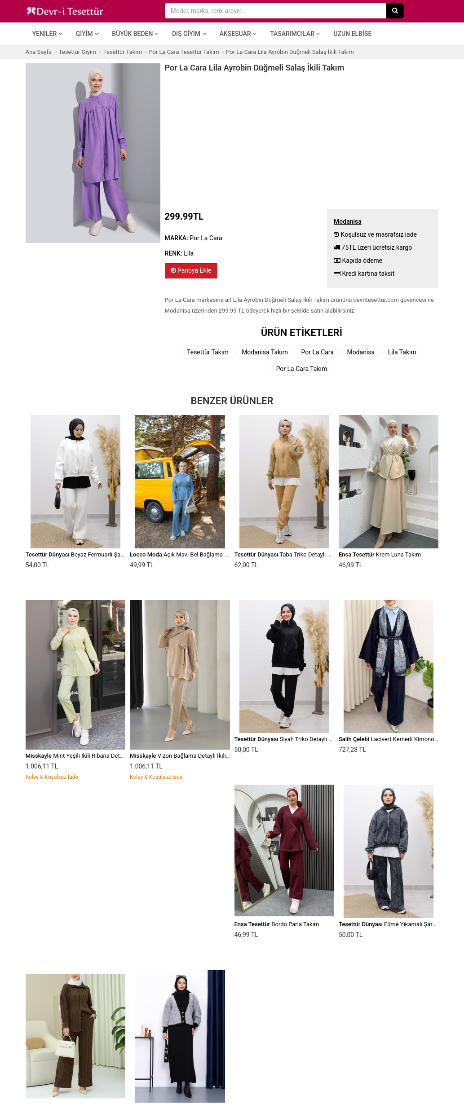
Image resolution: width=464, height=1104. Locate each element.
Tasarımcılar (295, 33)
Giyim (87, 33)
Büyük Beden (135, 33)
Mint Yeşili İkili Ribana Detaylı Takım (86, 755)
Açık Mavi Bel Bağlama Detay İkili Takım (198, 554)
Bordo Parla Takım (276, 924)
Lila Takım (402, 352)
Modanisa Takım (265, 352)
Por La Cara (317, 352)
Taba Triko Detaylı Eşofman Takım (301, 554)
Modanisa (361, 352)
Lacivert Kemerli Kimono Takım (395, 739)
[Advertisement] (302, 140)
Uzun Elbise (352, 33)
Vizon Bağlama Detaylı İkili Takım (186, 755)
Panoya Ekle (191, 270)
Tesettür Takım (208, 352)
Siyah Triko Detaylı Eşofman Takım (301, 739)
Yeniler (47, 33)
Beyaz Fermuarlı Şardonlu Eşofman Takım (102, 554)
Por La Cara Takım (301, 368)
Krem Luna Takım (380, 554)
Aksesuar (238, 33)
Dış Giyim (189, 33)
